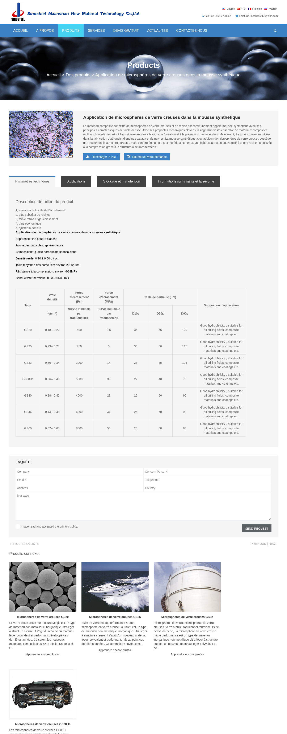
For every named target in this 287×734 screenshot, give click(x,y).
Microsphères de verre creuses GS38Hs (246, 614)
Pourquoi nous (247, 684)
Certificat (243, 689)
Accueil (20, 30)
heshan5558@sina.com (29, 689)
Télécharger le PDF (101, 157)
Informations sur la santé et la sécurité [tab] (190, 181)
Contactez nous (191, 30)
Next (273, 543)
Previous (258, 543)
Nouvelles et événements (116, 698)
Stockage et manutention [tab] (124, 181)
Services (96, 30)
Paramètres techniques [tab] (33, 181)
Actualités (157, 30)
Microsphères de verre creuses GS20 (41, 614)
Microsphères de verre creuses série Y (126, 689)
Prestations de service (206, 689)
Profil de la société (250, 678)
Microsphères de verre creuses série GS (127, 684)
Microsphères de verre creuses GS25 (109, 614)
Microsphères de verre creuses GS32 (178, 614)
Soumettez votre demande (147, 157)
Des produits (78, 74)
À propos (45, 30)
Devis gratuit (126, 30)
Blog (195, 684)
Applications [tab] (78, 181)
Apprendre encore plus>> (41, 651)
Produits (70, 30)
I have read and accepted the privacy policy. (49, 526)
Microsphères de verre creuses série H (126, 678)
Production (244, 695)
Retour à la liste (24, 543)
